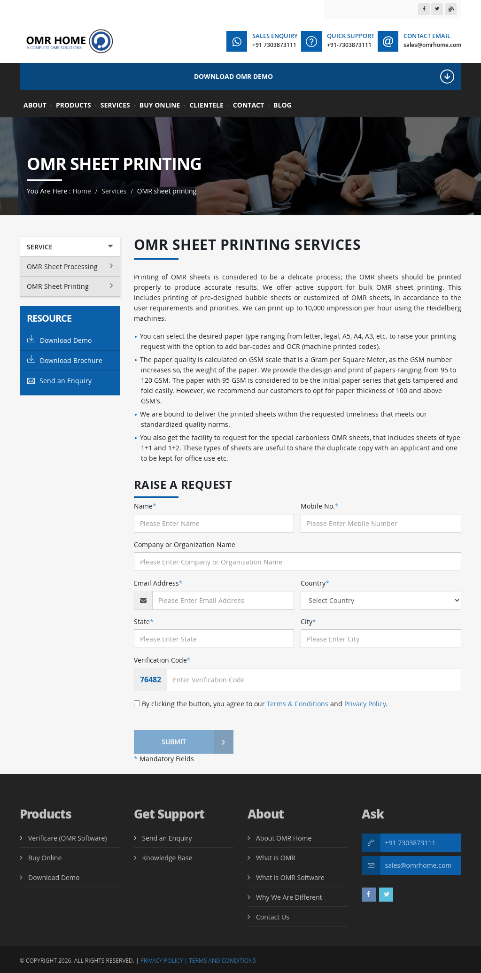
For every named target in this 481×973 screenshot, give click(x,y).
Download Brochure (64, 360)
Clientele (206, 104)
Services (115, 104)
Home (81, 190)
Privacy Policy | (163, 961)
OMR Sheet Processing (70, 266)
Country (315, 583)
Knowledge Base (167, 857)
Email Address (158, 583)
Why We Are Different (289, 897)
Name (145, 506)
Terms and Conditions (222, 961)
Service (70, 246)
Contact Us (272, 916)
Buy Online (160, 104)
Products (73, 104)
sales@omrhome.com (418, 865)
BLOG (282, 104)
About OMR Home (283, 838)
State (144, 621)
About (35, 104)
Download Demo (59, 340)
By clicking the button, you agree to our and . (261, 703)
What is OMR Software (290, 877)
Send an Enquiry (59, 380)
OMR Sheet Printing (70, 286)
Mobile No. (320, 506)
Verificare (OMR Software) (67, 838)
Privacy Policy (365, 703)
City (308, 621)
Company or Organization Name (184, 544)
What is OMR (275, 857)
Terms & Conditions (297, 703)
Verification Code (162, 660)
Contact (248, 104)
